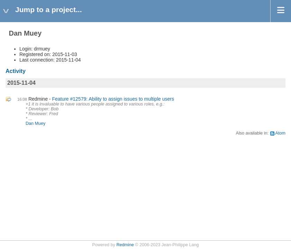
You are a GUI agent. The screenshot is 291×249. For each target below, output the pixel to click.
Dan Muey (35, 123)
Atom (280, 133)
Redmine (125, 244)
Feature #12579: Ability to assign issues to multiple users (113, 99)
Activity (16, 71)
